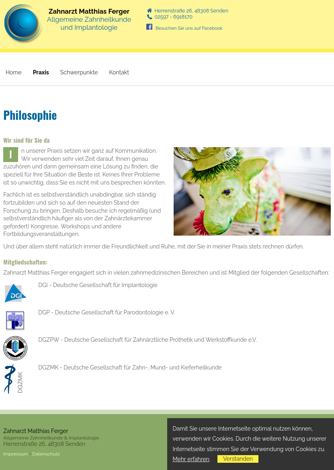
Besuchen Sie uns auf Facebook (189, 28)
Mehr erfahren (191, 459)
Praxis (41, 72)
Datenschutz (46, 454)
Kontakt (119, 72)
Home (14, 72)
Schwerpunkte (79, 72)
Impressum (15, 454)
